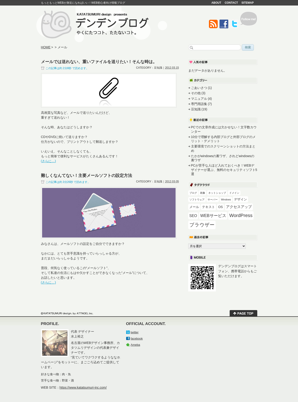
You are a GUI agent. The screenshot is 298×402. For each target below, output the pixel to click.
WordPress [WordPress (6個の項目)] (241, 215)
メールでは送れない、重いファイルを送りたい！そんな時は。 (99, 61)
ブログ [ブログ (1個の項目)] (193, 192)
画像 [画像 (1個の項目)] (202, 192)
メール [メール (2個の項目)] (194, 207)
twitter (135, 332)
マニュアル (199, 98)
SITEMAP (247, 2)
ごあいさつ (199, 88)
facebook (137, 338)
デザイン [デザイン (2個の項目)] (240, 199)
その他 (196, 93)
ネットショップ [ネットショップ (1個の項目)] (217, 192)
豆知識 (196, 109)
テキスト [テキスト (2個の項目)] (208, 207)
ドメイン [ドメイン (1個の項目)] (234, 192)
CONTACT (231, 2)
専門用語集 (199, 104)
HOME (46, 47)
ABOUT (216, 2)
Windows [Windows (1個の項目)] (226, 199)
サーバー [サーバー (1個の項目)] (213, 199)
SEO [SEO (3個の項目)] (193, 216)
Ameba (135, 344)
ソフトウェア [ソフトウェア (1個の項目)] (197, 199)
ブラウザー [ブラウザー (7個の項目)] (201, 225)
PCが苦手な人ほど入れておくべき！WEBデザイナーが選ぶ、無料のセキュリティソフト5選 (224, 170)
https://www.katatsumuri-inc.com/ (83, 387)
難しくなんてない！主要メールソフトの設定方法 (86, 175)
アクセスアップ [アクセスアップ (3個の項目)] (239, 207)
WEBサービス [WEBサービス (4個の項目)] (213, 215)
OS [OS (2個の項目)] (220, 207)
